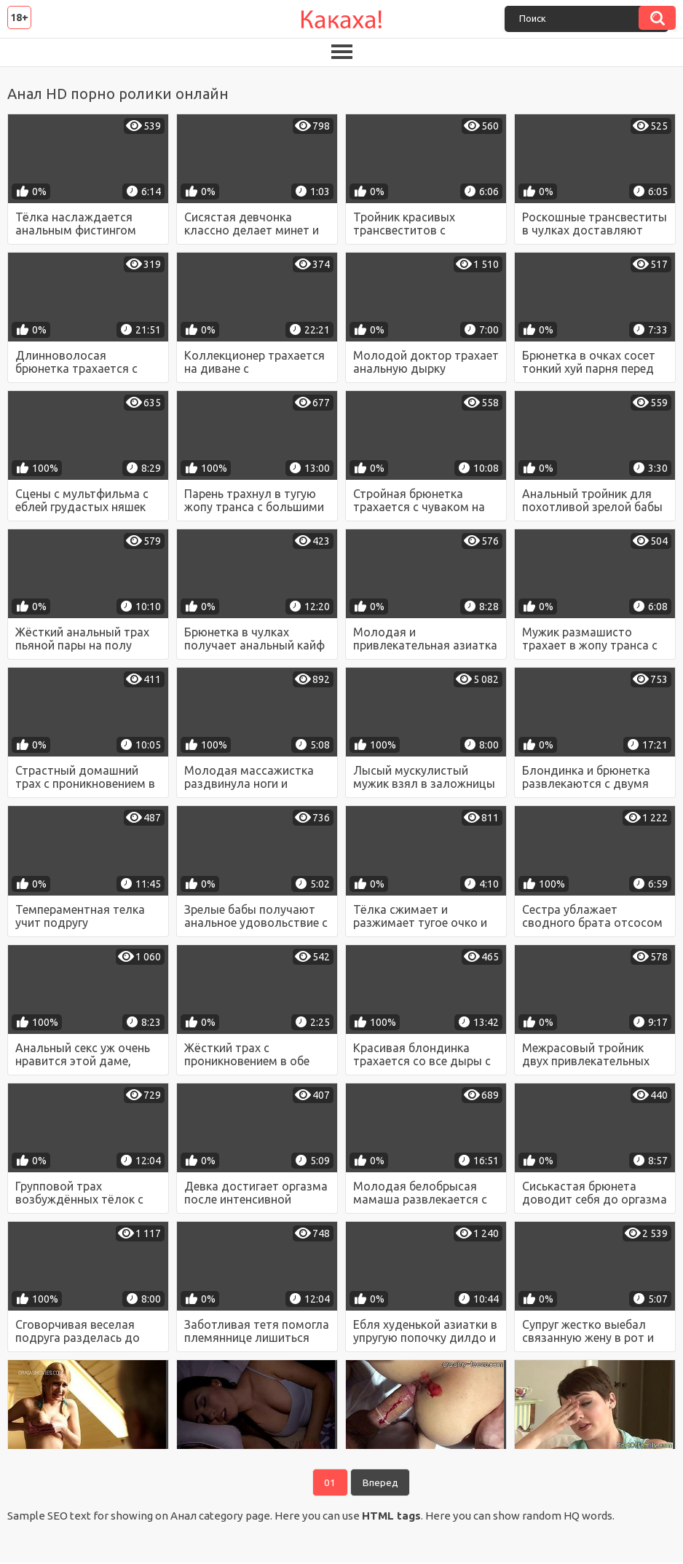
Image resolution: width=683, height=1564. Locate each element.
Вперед (381, 1483)
